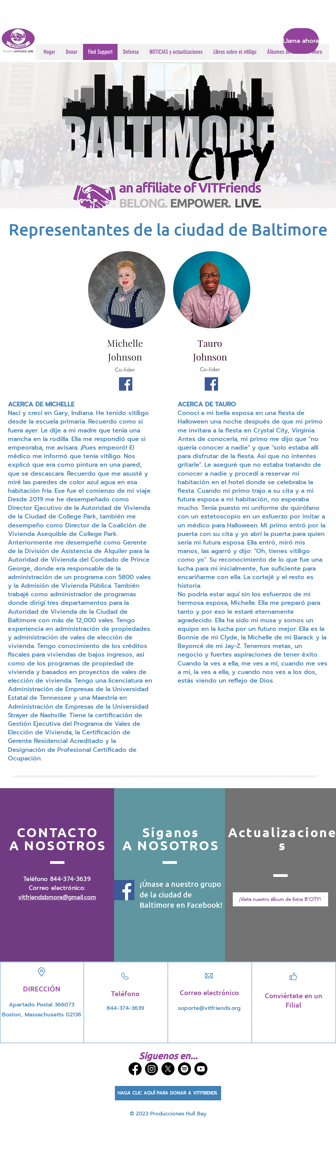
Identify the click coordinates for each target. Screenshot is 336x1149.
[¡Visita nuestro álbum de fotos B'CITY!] (280, 899)
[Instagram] (151, 1068)
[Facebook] (125, 384)
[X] (168, 1068)
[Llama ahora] (301, 41)
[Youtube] (200, 1068)
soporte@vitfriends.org (209, 1008)
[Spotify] (184, 1068)
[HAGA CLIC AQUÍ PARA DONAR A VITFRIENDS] (168, 1093)
